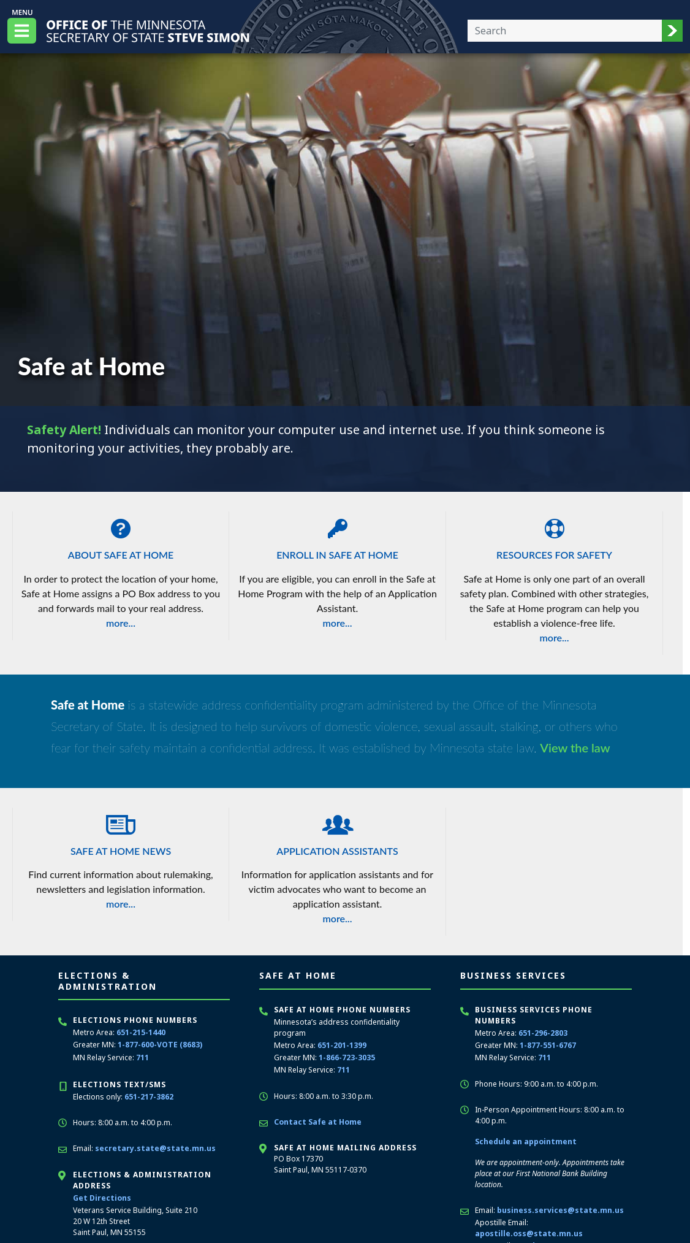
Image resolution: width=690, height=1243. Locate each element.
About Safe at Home (120, 535)
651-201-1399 (341, 1045)
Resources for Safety (554, 535)
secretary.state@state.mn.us (154, 1147)
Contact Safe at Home (317, 1121)
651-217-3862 (148, 1096)
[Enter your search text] (565, 31)
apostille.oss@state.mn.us (528, 1233)
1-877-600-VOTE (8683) (160, 1044)
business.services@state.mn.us (560, 1209)
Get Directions (101, 1196)
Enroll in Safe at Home (337, 535)
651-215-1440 (140, 1032)
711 (142, 1057)
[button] (672, 31)
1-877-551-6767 (548, 1045)
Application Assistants (337, 832)
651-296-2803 (542, 1033)
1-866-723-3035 (347, 1057)
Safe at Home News (120, 832)
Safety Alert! (65, 429)
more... (120, 623)
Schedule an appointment (525, 1141)
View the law (575, 747)
